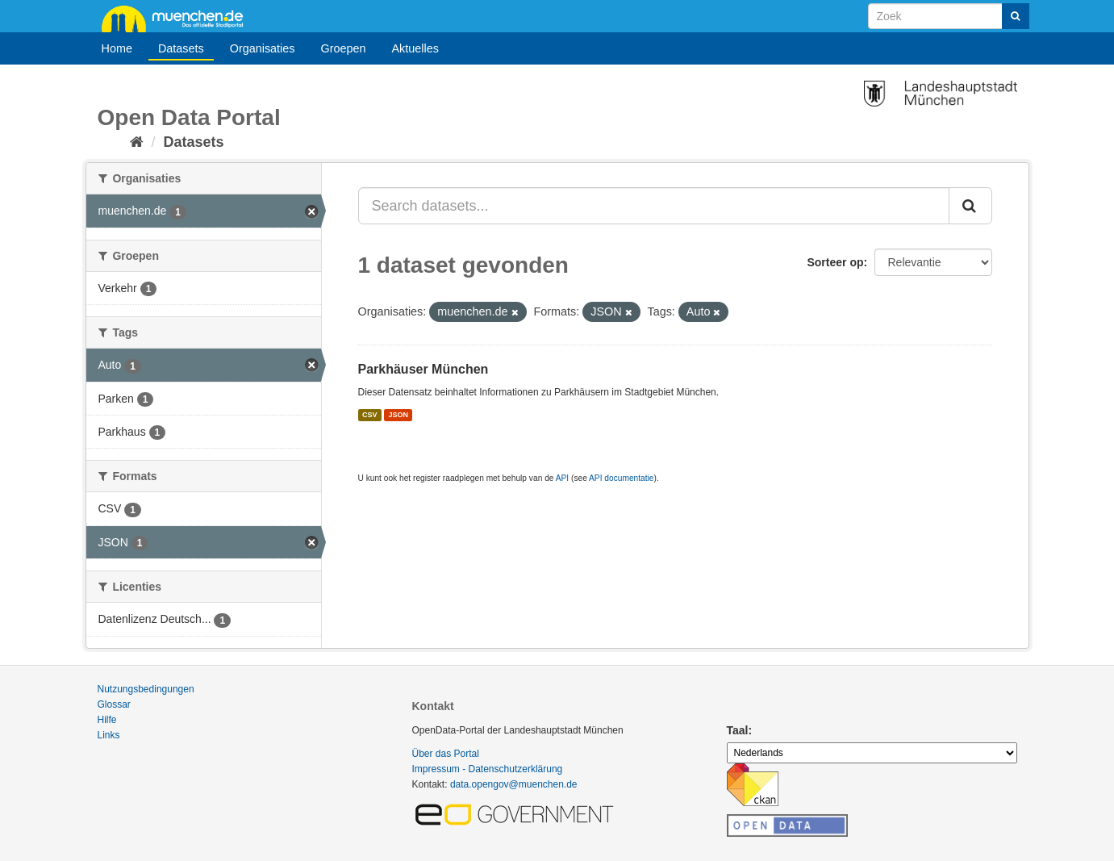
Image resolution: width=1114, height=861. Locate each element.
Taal (738, 730)
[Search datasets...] (653, 205)
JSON (399, 415)
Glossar (114, 704)
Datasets (181, 48)
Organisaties (262, 48)
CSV (370, 415)
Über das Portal (445, 753)
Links (109, 735)
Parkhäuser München (423, 369)
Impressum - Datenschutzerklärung (487, 769)
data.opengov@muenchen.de (514, 784)
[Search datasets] (948, 16)
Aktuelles (415, 48)
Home (117, 48)
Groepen (342, 48)
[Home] (137, 142)
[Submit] (1015, 16)
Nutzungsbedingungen (146, 689)
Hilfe (107, 719)
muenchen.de (178, 18)
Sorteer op (835, 262)
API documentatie (621, 478)
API (562, 478)
